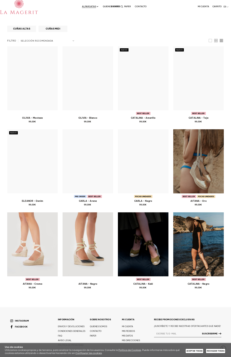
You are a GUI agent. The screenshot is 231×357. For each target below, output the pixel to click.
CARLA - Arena (88, 201)
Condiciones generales (71, 331)
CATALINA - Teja (198, 117)
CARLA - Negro (143, 201)
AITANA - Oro (198, 201)
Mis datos (127, 335)
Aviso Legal (65, 340)
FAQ (60, 335)
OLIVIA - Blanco (87, 117)
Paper (93, 335)
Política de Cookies (129, 350)
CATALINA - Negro (198, 283)
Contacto (96, 331)
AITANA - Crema (32, 283)
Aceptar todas (194, 351)
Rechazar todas (215, 351)
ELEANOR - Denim (32, 201)
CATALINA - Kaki (143, 283)
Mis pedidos (128, 331)
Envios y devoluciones (71, 326)
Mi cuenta (127, 326)
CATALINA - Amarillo (143, 117)
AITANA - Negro (87, 283)
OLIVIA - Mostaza (32, 117)
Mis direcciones (131, 340)
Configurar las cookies (88, 353)
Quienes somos (98, 326)
